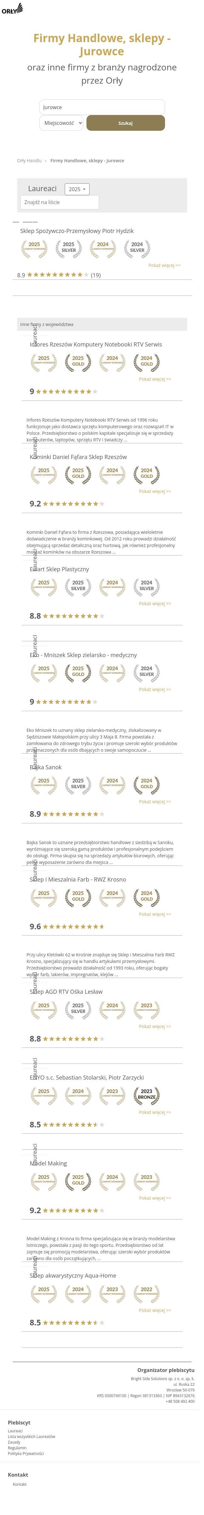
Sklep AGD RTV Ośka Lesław (66, 991)
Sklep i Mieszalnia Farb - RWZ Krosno (78, 879)
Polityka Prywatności (26, 1453)
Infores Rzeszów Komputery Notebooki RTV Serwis (96, 344)
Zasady (14, 1442)
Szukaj (126, 123)
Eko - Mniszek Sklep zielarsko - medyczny (83, 655)
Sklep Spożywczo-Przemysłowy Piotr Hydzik (77, 231)
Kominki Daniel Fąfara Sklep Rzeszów (78, 457)
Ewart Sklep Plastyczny (59, 569)
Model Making (48, 1163)
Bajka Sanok (46, 767)
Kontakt (19, 1484)
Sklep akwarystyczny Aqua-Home (73, 1275)
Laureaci (15, 1431)
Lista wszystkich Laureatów (31, 1436)
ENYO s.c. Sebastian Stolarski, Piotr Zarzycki (87, 1077)
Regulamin (17, 1448)
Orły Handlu (29, 160)
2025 (75, 189)
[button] (99, 265)
